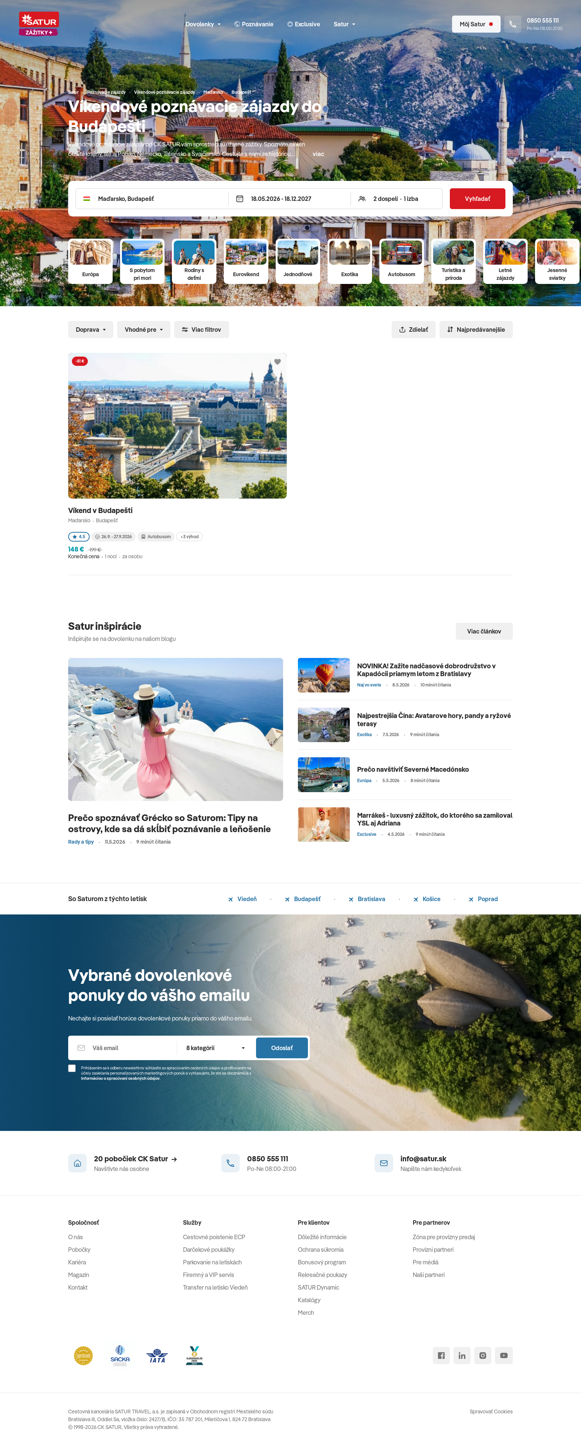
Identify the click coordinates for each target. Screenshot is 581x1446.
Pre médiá (425, 1262)
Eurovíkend (246, 274)
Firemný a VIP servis (208, 1274)
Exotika (349, 274)
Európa (90, 274)
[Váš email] (122, 1048)
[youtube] (504, 1355)
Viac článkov (484, 631)
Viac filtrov (201, 329)
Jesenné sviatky (557, 274)
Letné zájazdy (505, 274)
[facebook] (441, 1355)
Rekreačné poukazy (322, 1274)
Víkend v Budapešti (101, 510)
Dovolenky (203, 24)
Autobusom (401, 274)
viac (318, 154)
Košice (427, 899)
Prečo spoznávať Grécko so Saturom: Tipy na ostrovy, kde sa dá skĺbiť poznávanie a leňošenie (169, 823)
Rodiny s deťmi (194, 274)
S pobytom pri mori (142, 274)
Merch (306, 1312)
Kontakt (77, 1287)
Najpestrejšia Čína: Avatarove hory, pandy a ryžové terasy (434, 719)
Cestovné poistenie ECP (214, 1237)
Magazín (78, 1274)
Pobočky (79, 1249)
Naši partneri (429, 1274)
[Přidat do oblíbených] (277, 362)
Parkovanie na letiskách (212, 1262)
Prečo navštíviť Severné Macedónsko (413, 769)
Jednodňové (297, 274)
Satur (344, 24)
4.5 (79, 536)
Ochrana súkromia (320, 1249)
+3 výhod (189, 536)
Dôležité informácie (322, 1237)
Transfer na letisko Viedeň (215, 1287)
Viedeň (242, 899)
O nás (75, 1237)
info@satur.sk (423, 1158)
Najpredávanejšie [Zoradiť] (476, 329)
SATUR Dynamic (318, 1287)
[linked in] (462, 1355)
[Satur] (39, 24)
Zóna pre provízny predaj (444, 1237)
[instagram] (482, 1355)
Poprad (483, 899)
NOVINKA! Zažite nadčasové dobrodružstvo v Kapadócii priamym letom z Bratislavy (426, 670)
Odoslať (282, 1048)
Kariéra (77, 1262)
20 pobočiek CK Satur (135, 1158)
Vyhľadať (477, 198)
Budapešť (303, 899)
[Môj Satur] (476, 24)
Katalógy (309, 1300)
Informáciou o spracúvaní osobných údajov (120, 1078)
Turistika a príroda (453, 274)
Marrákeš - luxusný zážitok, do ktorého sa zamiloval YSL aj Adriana (434, 819)
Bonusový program (322, 1262)
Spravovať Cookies (491, 1411)
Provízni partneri (433, 1249)
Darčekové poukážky (209, 1249)
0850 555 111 (267, 1158)
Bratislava (367, 899)
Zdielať (413, 329)
